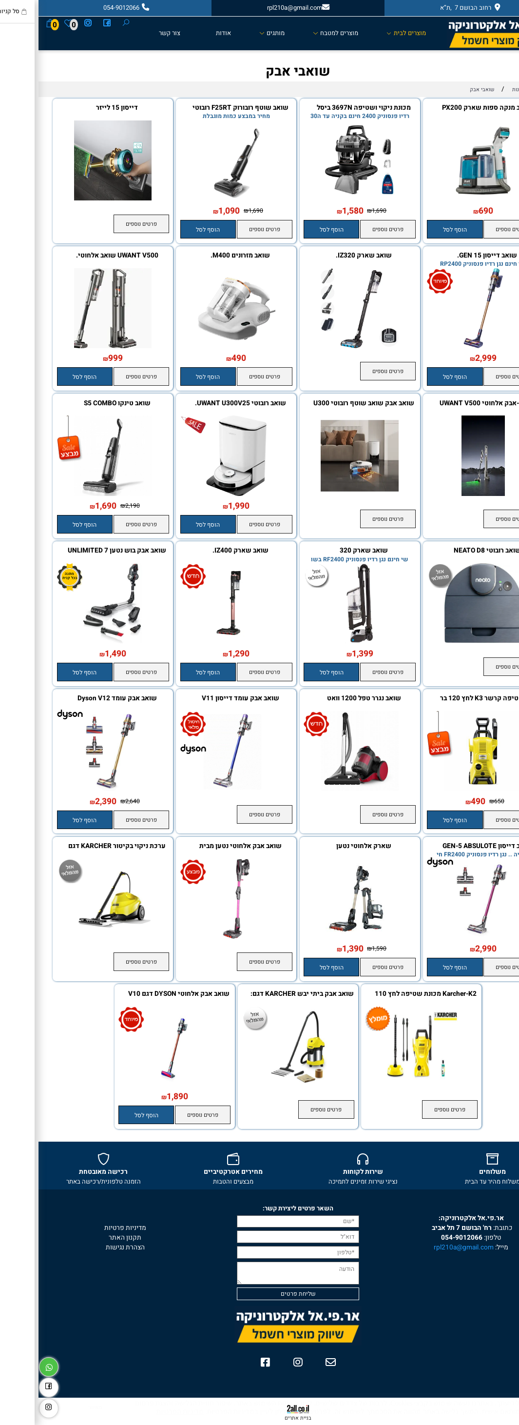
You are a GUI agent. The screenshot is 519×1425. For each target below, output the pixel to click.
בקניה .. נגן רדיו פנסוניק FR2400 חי (444, 854)
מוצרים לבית (367, 33)
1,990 (200, 506)
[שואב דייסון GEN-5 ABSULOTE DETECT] (445, 937)
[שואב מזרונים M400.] (198, 346)
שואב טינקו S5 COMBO (78, 403)
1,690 (340, 210)
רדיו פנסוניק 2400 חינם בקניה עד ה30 (321, 116)
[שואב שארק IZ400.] (198, 641)
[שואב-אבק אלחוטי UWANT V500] (445, 494)
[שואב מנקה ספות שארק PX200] (445, 198)
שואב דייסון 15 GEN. (449, 255)
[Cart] (11, 23)
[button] (416, 229)
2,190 (94, 505)
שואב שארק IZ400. (202, 550)
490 (200, 358)
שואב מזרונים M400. (201, 255)
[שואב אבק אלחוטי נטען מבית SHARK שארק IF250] (198, 937)
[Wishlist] (30, 23)
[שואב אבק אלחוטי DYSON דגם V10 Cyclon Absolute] (136, 1084)
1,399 (324, 654)
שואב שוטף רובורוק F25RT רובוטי (202, 108)
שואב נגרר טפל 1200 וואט (325, 698)
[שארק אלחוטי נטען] (321, 937)
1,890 (139, 1096)
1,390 (314, 949)
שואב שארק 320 (325, 550)
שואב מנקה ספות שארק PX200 (449, 108)
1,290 (200, 654)
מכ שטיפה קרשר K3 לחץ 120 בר (449, 698)
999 (77, 358)
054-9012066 (423, 1238)
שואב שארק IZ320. (325, 255)
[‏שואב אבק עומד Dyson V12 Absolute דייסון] (75, 789)
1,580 (314, 211)
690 (447, 211)
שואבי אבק (259, 71)
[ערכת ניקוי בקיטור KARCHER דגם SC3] (75, 937)
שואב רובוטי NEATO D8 (448, 550)
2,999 (447, 358)
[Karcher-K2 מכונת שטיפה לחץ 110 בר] (383, 1084)
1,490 (77, 654)
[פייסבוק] (68, 23)
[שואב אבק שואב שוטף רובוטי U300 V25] (321, 494)
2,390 (67, 801)
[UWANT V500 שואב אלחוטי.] (75, 346)
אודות (184, 33)
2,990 (447, 949)
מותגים (233, 33)
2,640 (94, 801)
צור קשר (131, 33)
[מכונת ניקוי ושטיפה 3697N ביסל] (321, 198)
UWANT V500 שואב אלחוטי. (79, 255)
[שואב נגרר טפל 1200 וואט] (321, 789)
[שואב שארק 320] (321, 641)
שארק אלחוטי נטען (325, 846)
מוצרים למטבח (297, 33)
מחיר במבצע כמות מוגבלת (197, 116)
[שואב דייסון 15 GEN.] (445, 346)
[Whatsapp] (10, 1365)
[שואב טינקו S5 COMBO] (75, 494)
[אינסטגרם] (49, 23)
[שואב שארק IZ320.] (321, 346)
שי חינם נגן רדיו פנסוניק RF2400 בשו (321, 559)
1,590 (340, 948)
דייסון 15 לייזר (78, 108)
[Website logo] (462, 33)
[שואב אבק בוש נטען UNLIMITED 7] (75, 641)
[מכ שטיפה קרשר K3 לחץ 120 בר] (445, 789)
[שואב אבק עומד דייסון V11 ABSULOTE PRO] (198, 789)
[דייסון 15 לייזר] (75, 198)
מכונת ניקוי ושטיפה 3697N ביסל (325, 108)
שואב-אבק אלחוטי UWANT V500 (448, 403)
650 (461, 801)
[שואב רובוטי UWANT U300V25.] (198, 494)
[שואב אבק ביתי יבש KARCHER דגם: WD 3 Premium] (260, 1084)
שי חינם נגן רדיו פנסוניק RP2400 (444, 263)
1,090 (190, 211)
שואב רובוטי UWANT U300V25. (202, 403)
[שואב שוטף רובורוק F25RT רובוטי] (198, 198)
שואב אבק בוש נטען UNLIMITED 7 (78, 550)
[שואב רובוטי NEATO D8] (445, 641)
